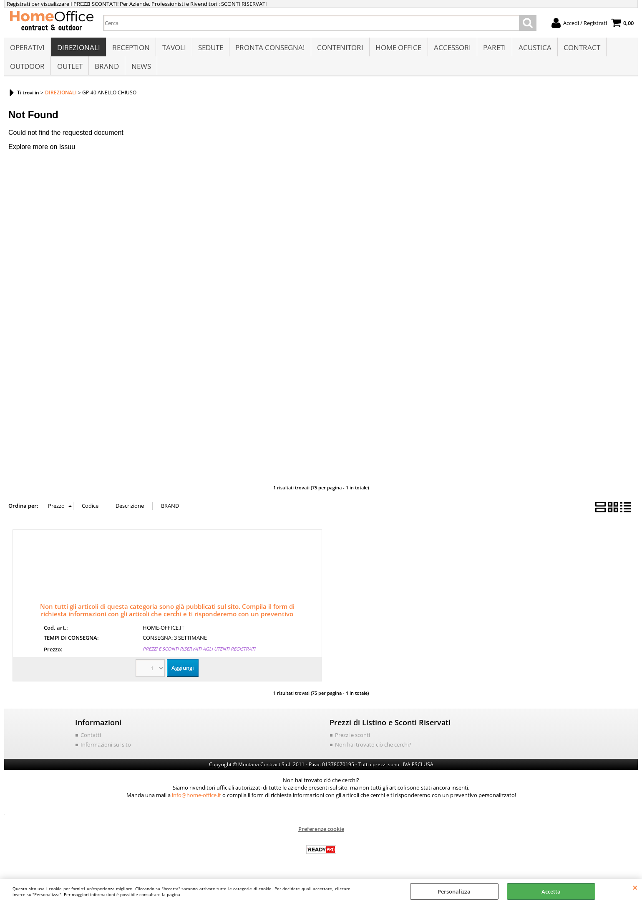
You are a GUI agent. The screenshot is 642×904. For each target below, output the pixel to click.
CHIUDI (635, 887)
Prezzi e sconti (352, 739)
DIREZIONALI (78, 48)
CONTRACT (579, 48)
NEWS (140, 69)
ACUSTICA (532, 48)
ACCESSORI (450, 48)
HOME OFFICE (397, 48)
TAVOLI (173, 48)
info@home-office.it (196, 799)
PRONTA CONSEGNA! (269, 48)
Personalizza (454, 891)
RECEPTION (130, 48)
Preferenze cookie (321, 833)
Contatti (91, 739)
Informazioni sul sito (106, 749)
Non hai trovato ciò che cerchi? (373, 749)
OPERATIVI (27, 48)
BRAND (106, 69)
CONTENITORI (339, 48)
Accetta (551, 891)
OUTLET (69, 69)
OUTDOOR (27, 69)
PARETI (492, 48)
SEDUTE (209, 48)
